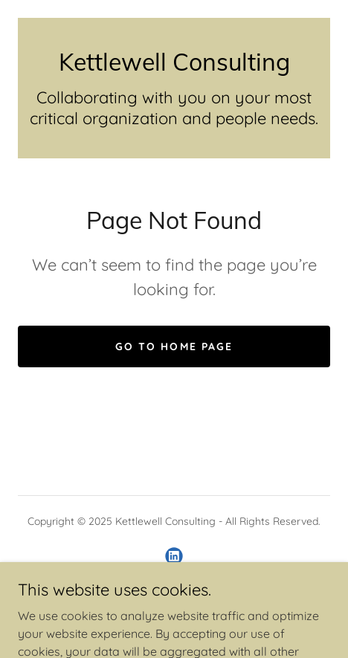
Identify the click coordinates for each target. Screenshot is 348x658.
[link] (174, 62)
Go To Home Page (173, 346)
